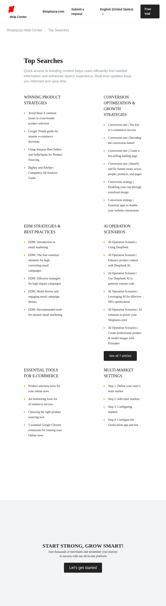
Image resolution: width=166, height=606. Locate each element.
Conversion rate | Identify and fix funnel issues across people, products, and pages (125, 169)
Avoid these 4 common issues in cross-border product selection (42, 118)
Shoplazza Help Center (24, 30)
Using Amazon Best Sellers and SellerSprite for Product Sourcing (45, 154)
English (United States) (116, 9)
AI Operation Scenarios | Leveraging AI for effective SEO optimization (124, 296)
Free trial (148, 11)
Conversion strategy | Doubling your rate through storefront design (124, 187)
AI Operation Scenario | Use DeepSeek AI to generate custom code (122, 278)
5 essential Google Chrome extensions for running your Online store (45, 429)
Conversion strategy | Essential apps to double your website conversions (123, 205)
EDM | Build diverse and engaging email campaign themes (43, 296)
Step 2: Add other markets (124, 397)
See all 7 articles (120, 356)
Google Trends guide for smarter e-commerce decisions (43, 136)
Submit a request (77, 12)
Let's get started (83, 568)
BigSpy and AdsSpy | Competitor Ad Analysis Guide (42, 173)
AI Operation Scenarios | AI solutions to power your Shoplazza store (125, 315)
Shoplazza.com (53, 11)
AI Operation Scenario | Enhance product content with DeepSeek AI (123, 260)
